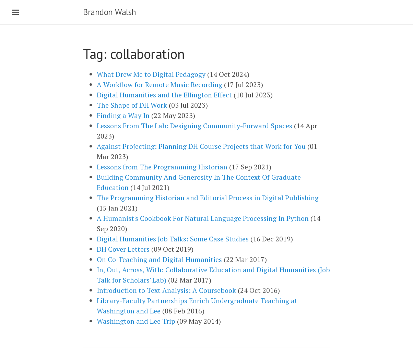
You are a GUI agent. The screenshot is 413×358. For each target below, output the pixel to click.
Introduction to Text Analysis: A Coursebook (166, 290)
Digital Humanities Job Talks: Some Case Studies (173, 238)
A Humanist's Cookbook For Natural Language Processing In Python (203, 218)
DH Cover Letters (123, 249)
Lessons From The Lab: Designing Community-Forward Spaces (194, 125)
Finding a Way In (123, 115)
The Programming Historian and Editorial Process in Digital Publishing (208, 197)
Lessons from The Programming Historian (162, 166)
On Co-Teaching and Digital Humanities (159, 259)
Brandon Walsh (109, 12)
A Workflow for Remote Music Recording (159, 84)
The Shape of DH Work (132, 105)
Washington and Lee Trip (136, 321)
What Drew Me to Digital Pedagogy (151, 74)
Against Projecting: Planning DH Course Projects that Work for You (201, 146)
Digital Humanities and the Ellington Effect (164, 94)
